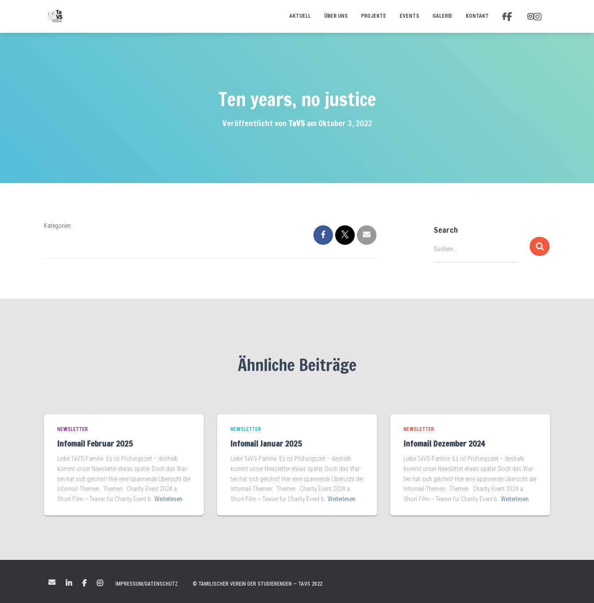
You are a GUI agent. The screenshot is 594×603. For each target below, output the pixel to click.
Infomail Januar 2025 (266, 443)
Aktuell (300, 16)
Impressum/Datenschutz (146, 584)
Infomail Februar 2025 (95, 443)
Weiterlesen (168, 499)
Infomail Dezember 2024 (444, 443)
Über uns (336, 16)
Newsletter (72, 429)
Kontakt (477, 16)
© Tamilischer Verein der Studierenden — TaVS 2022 (257, 584)
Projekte (373, 16)
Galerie (442, 16)
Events (409, 16)
